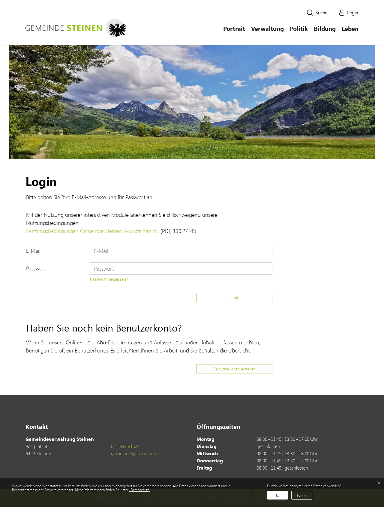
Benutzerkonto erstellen (234, 369)
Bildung (325, 28)
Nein (301, 495)
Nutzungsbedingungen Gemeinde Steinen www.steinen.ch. (92, 230)
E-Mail (33, 250)
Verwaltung (267, 28)
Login (234, 297)
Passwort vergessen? (109, 279)
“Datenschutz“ (139, 489)
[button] (317, 12)
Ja (277, 495)
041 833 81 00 (125, 446)
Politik (299, 28)
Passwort (36, 268)
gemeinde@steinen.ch (133, 453)
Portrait (234, 28)
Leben (350, 28)
